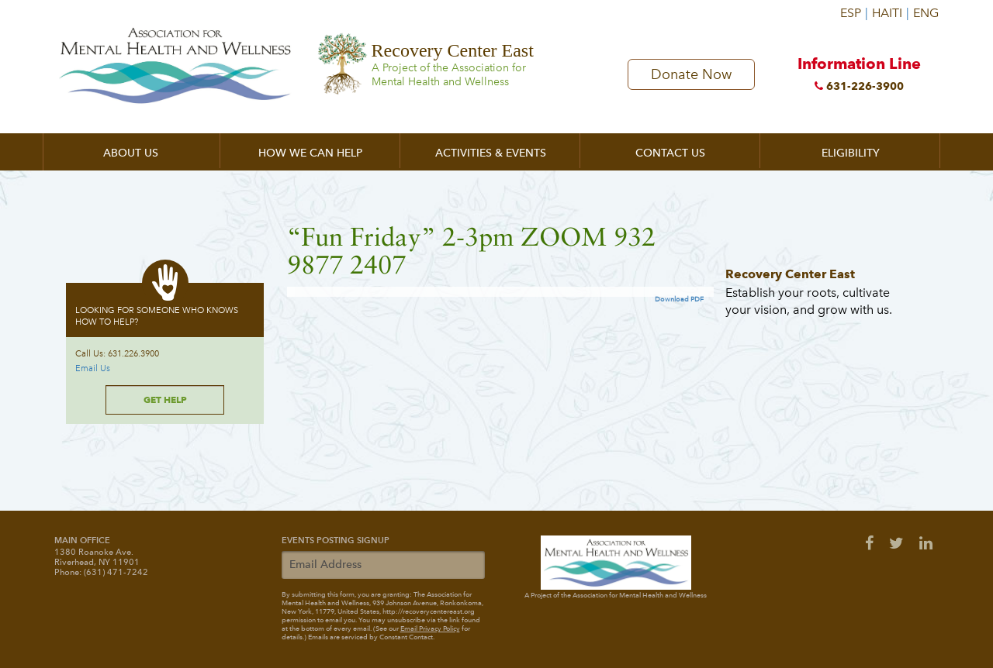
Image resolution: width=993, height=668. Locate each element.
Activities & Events (490, 153)
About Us (130, 153)
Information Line (859, 78)
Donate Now (691, 75)
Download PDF (679, 299)
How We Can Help (310, 153)
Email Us (92, 368)
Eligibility (851, 153)
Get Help (165, 399)
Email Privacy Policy (430, 628)
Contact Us (670, 153)
